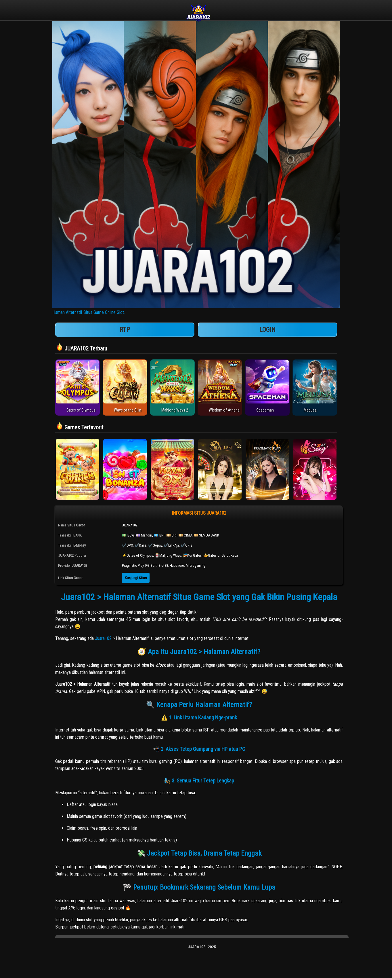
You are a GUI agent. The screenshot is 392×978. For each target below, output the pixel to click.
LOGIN (267, 330)
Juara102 (103, 638)
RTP (124, 330)
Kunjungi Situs (136, 578)
